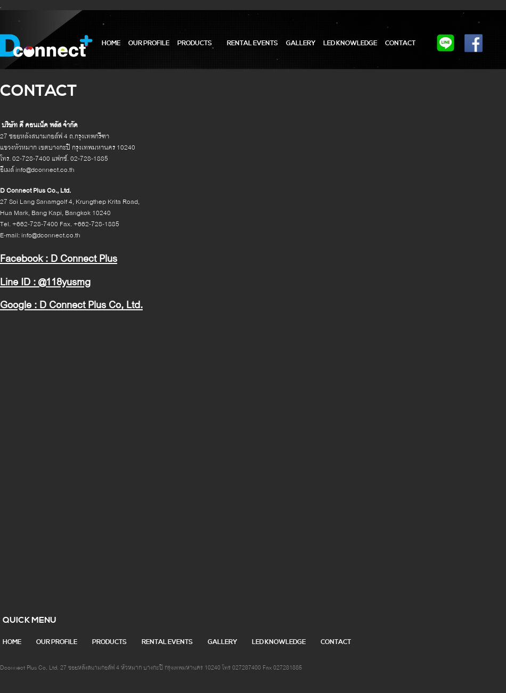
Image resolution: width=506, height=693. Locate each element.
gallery (300, 43)
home (111, 43)
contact (400, 43)
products (194, 43)
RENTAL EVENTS (252, 43)
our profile (148, 43)
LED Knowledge (350, 43)
